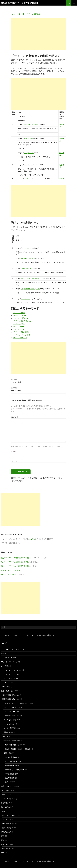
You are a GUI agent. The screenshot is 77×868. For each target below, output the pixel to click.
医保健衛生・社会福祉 (11, 741)
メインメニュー (74, 3)
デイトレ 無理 (38, 380)
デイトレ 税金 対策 (21, 332)
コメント (14, 417)
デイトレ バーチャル (21, 335)
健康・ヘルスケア (7, 786)
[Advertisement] (38, 34)
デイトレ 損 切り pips (22, 321)
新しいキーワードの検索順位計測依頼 (15, 558)
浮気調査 (4, 832)
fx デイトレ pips (19, 315)
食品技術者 (9, 782)
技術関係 (6, 753)
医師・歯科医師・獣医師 (13, 745)
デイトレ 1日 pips (20, 318)
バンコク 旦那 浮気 (8, 574)
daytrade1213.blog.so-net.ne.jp (32, 278)
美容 (4, 794)
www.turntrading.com (31, 124)
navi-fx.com (27, 179)
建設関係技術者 (10, 765)
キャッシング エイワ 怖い (10, 570)
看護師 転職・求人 (9, 695)
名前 (13, 451)
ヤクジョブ (7, 724)
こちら (32, 635)
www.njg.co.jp (27, 268)
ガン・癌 (5, 687)
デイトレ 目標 (19, 313)
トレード (21, 14)
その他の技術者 (10, 757)
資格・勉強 (5, 844)
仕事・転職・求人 (7, 691)
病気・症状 (6, 790)
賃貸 (2, 840)
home (13, 14)
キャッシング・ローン (10, 670)
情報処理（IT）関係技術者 (14, 770)
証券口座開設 (7, 828)
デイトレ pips (19, 324)
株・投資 (4, 807)
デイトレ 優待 (38, 389)
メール (14, 461)
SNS (2, 653)
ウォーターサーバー (8, 662)
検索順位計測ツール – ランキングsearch (19, 2)
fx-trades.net (28, 165)
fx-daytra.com (29, 153)
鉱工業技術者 (9, 778)
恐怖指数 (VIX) (7, 824)
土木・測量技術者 (11, 761)
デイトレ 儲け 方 (20, 337)
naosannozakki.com (28, 258)
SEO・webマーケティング (10, 649)
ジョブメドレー (9, 711)
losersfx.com (25, 299)
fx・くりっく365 (8, 815)
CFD (3, 811)
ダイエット (7, 799)
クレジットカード (8, 674)
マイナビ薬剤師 (9, 720)
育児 (2, 836)
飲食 (2, 853)
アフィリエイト (6, 658)
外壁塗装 (4, 803)
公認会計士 (6, 848)
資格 (4, 736)
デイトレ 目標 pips (34, 14)
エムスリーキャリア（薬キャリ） (15, 703)
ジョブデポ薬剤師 (9, 707)
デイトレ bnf (18, 326)
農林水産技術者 (10, 774)
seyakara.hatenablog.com (30, 289)
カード (3, 666)
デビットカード (8, 678)
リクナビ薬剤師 (9, 728)
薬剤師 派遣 (7, 732)
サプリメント (6, 682)
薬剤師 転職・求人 (9, 699)
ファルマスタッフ (9, 716)
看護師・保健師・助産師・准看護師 (18, 749)
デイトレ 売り (19, 329)
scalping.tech (28, 138)
